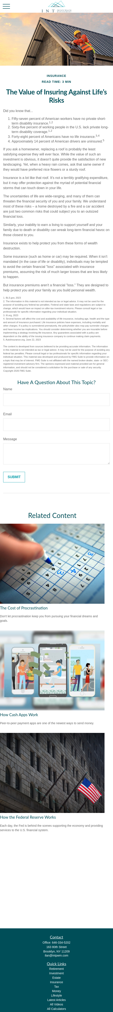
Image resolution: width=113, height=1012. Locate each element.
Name (7, 389)
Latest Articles (56, 1000)
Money (56, 991)
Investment (56, 973)
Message (10, 439)
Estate (56, 977)
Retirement (56, 968)
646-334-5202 (61, 942)
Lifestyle (56, 995)
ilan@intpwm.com (56, 955)
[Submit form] (14, 477)
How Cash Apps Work (19, 714)
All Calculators (56, 1009)
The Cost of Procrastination (24, 608)
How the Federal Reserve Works (28, 817)
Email (7, 414)
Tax (56, 986)
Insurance (56, 982)
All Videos (56, 1004)
